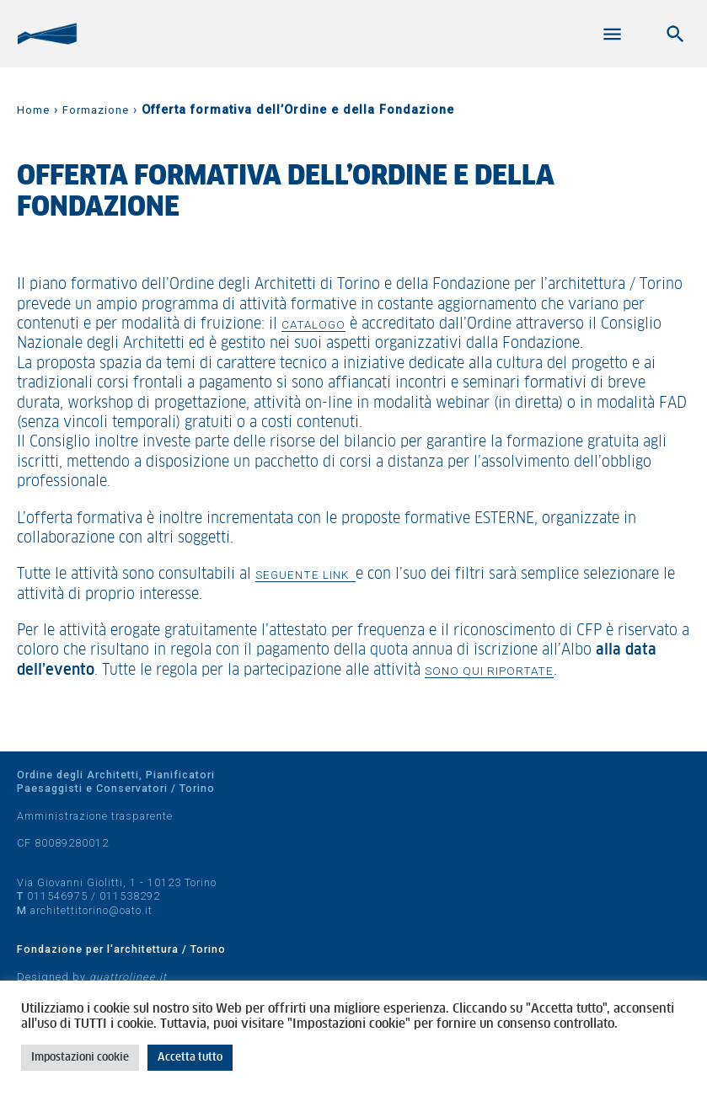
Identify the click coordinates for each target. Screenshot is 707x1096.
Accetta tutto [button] (190, 1057)
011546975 (57, 896)
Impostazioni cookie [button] (80, 1057)
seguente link (305, 574)
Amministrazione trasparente (95, 816)
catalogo (313, 324)
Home (33, 110)
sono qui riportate (489, 670)
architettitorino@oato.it (91, 910)
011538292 (129, 896)
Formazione (95, 110)
